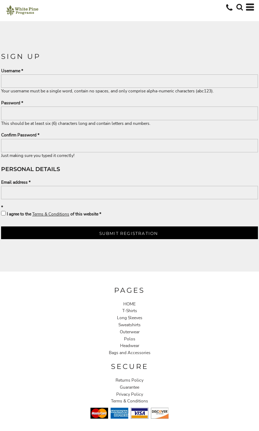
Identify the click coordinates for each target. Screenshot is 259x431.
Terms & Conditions (50, 214)
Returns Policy (129, 380)
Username (10, 71)
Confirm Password (18, 135)
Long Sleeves (129, 318)
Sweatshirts (129, 325)
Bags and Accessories (130, 353)
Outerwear (130, 332)
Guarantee (129, 387)
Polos (129, 339)
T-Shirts (129, 311)
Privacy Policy (129, 394)
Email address (14, 182)
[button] (239, 7)
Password (10, 103)
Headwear (129, 345)
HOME (129, 304)
